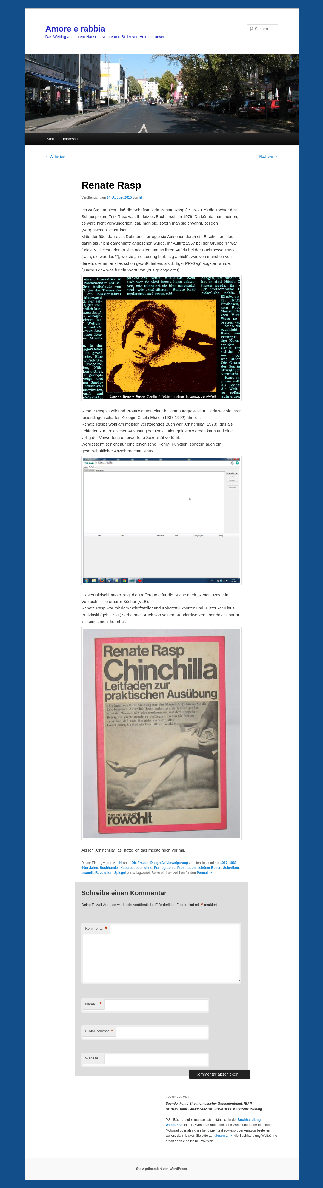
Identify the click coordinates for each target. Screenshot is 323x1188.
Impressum (72, 139)
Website (91, 1058)
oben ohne (144, 868)
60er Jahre (89, 868)
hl (140, 197)
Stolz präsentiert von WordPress (161, 1169)
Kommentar (96, 929)
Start (50, 139)
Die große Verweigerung (169, 863)
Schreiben (231, 868)
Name (93, 1004)
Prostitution (186, 868)
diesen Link (223, 1136)
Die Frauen (140, 863)
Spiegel (120, 873)
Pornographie (164, 868)
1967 (223, 863)
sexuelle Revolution (96, 873)
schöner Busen (209, 868)
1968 (233, 863)
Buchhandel (109, 868)
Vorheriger (55, 156)
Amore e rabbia (75, 28)
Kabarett (127, 868)
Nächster (268, 156)
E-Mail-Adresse (99, 1031)
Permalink (204, 873)
